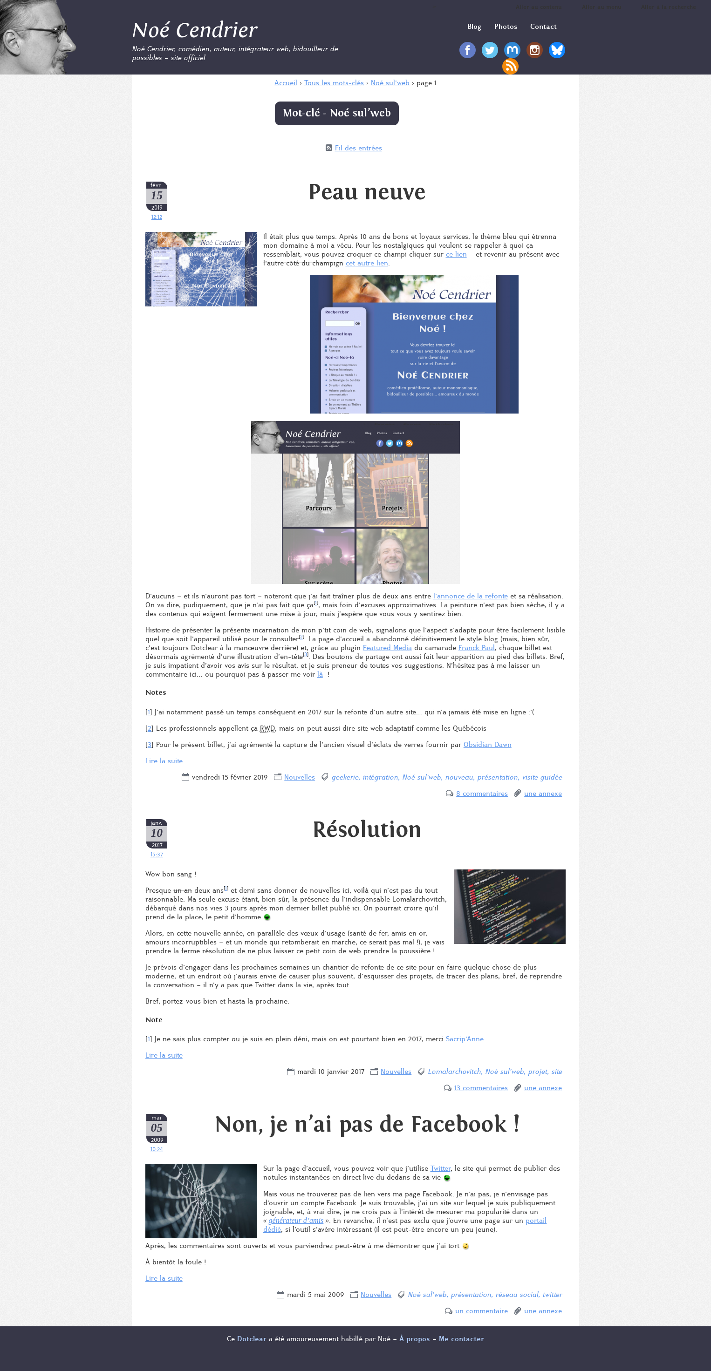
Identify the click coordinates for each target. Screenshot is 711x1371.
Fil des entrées (358, 147)
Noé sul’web (390, 82)
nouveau (459, 777)
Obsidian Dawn (488, 744)
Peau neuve (367, 192)
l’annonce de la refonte (470, 595)
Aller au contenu (539, 6)
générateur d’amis (296, 1220)
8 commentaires (482, 793)
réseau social (516, 1294)
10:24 (156, 1149)
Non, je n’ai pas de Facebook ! (367, 1125)
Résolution (367, 830)
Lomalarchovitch (454, 1071)
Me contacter (461, 1338)
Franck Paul (476, 647)
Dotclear (252, 1338)
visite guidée (542, 777)
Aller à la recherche (668, 6)
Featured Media (387, 647)
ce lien (456, 254)
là (320, 674)
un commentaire (481, 1310)
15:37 (156, 854)
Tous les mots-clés (334, 82)
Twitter (441, 1168)
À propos (414, 1338)
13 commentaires (481, 1087)
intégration (380, 777)
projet (537, 1071)
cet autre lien (367, 262)
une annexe (543, 793)
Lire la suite (164, 760)
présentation (497, 777)
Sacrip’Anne (465, 1038)
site (556, 1071)
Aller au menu (602, 6)
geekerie (344, 777)
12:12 (156, 216)
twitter (552, 1294)
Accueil (285, 82)
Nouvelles (299, 777)
